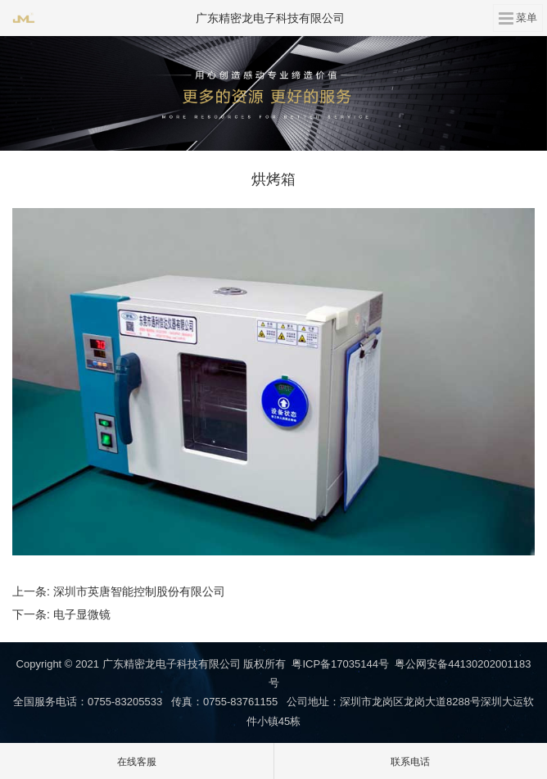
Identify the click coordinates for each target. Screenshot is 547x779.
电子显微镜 (82, 614)
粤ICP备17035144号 (340, 664)
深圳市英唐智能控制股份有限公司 (139, 591)
